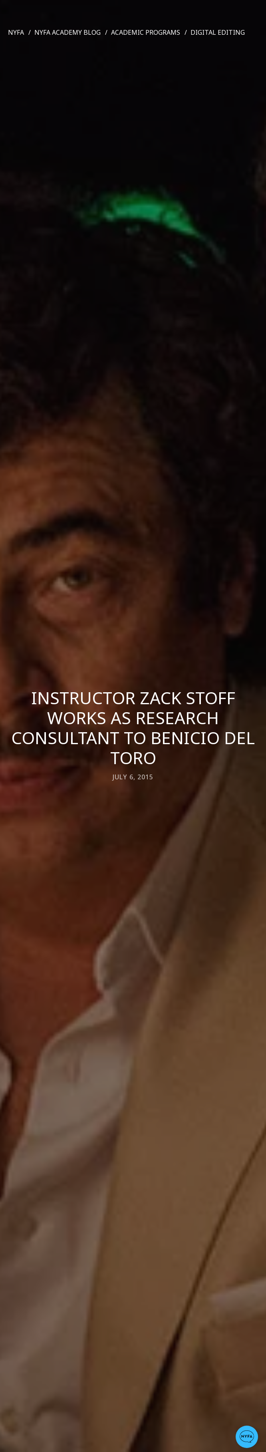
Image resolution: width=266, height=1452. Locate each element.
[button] (247, 1437)
